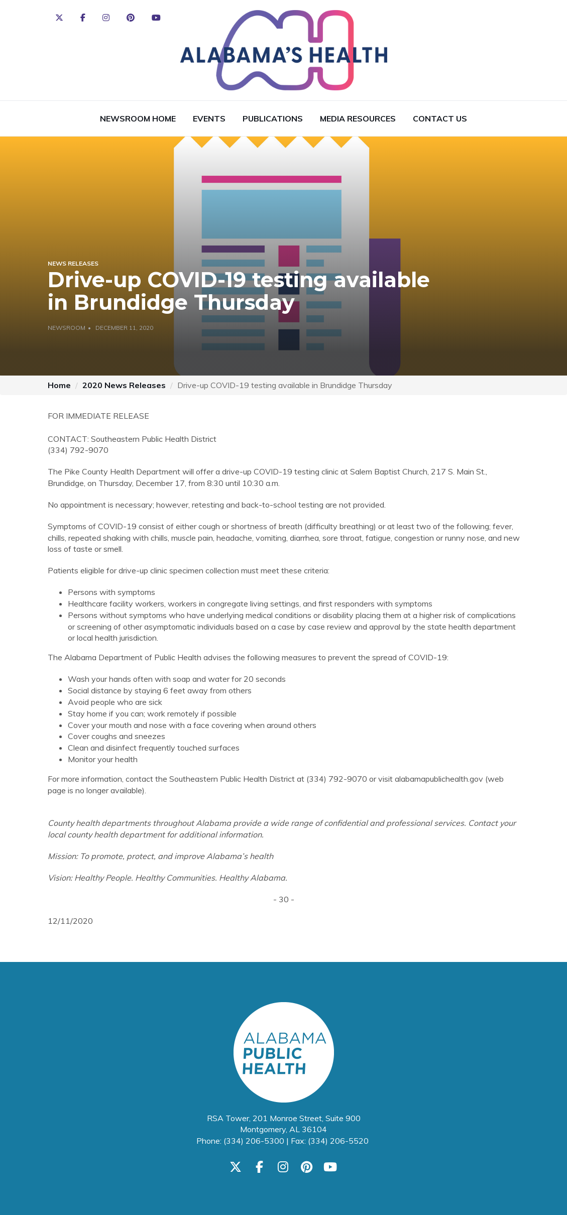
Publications (273, 118)
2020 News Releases (124, 385)
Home (59, 385)
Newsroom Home (138, 118)
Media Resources (358, 118)
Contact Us (440, 118)
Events (209, 118)
